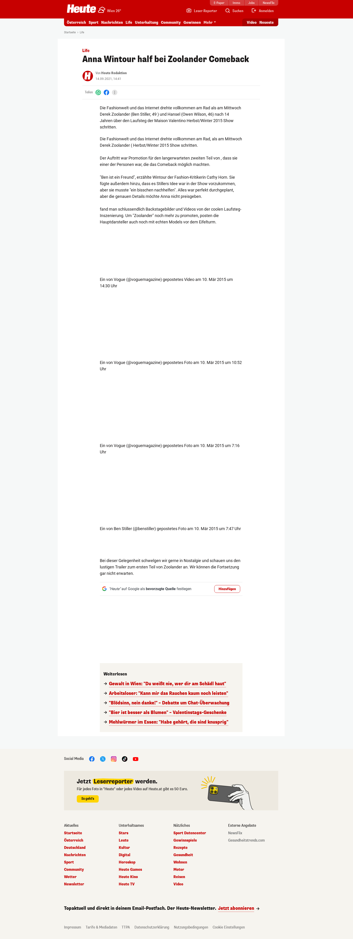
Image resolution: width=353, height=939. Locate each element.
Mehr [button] (208, 22)
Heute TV (127, 884)
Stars (123, 833)
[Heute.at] (81, 8)
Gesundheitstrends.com (246, 840)
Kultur (124, 847)
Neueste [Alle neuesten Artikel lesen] (266, 22)
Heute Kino (128, 877)
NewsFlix (235, 833)
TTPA (126, 927)
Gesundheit (183, 855)
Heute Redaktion (114, 73)
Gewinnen (192, 22)
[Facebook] (106, 92)
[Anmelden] (262, 11)
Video (178, 884)
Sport (93, 22)
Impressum (72, 927)
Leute (124, 840)
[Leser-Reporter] (201, 11)
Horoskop (127, 862)
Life (129, 22)
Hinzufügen (227, 589)
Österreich (76, 22)
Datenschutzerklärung (151, 927)
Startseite (70, 32)
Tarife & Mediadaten (101, 927)
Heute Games (130, 869)
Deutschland (74, 847)
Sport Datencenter (189, 833)
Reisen (179, 877)
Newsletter (74, 884)
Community (171, 22)
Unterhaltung (146, 22)
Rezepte (180, 847)
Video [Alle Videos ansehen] (252, 22)
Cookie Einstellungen (229, 927)
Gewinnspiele (185, 840)
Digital (124, 855)
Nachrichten (112, 22)
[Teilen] (114, 92)
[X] (103, 758)
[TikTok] (124, 758)
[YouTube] (135, 758)
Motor (178, 869)
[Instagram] (113, 758)
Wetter (70, 877)
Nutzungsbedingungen (191, 927)
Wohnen (180, 862)
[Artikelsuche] (234, 11)
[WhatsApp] (98, 92)
